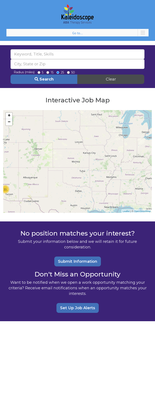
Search (44, 79)
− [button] (9, 122)
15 (49, 72)
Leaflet (126, 211)
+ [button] (9, 116)
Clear (111, 79)
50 (71, 72)
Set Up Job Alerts (77, 308)
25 (60, 72)
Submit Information (77, 261)
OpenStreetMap (142, 211)
